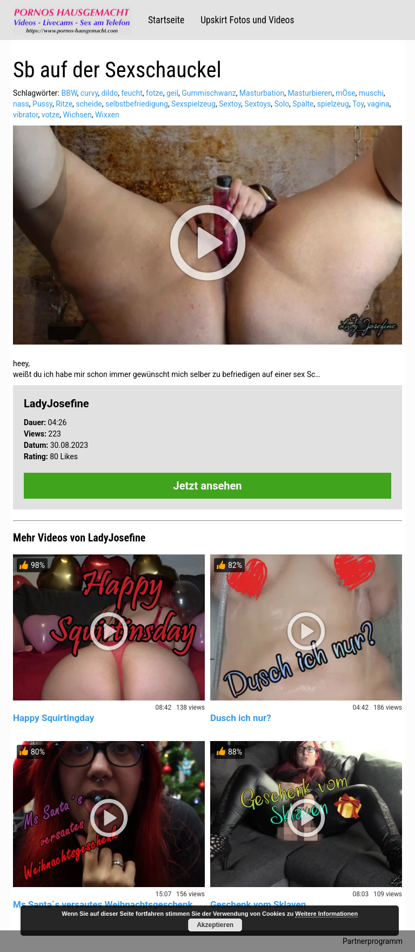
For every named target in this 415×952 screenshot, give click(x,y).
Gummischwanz (209, 93)
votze (51, 114)
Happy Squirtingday (53, 717)
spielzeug (333, 104)
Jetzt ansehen (207, 485)
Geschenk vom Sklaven (258, 904)
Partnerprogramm (373, 941)
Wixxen (107, 114)
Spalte (302, 104)
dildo (110, 93)
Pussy (42, 104)
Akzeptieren (215, 925)
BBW (69, 93)
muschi (371, 93)
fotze (154, 93)
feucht (131, 93)
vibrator (25, 114)
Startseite (166, 20)
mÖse (346, 93)
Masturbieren (309, 93)
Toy (358, 104)
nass (21, 104)
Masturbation (261, 93)
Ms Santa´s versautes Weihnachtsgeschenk (103, 904)
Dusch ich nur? (240, 717)
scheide (89, 104)
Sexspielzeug (193, 104)
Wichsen (77, 114)
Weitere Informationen (326, 913)
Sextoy (230, 104)
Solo (281, 104)
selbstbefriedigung (136, 104)
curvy (89, 93)
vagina (378, 104)
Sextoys (257, 104)
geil (172, 93)
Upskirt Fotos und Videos (247, 20)
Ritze (64, 104)
